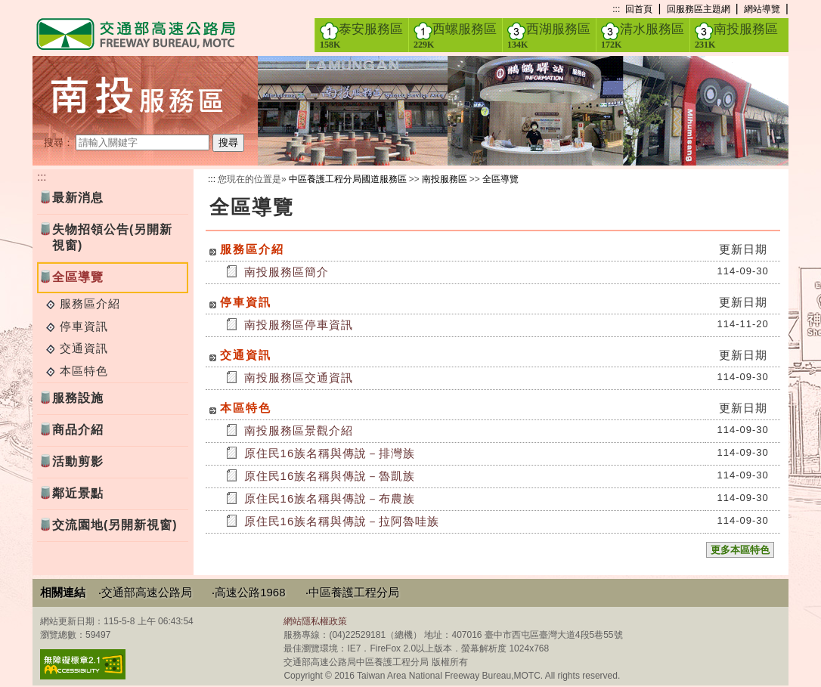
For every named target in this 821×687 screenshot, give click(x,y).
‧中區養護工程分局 (352, 592)
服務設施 (78, 397)
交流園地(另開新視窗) (115, 524)
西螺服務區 (455, 35)
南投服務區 (736, 35)
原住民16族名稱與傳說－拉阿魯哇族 (342, 521)
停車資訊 (84, 326)
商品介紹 (78, 429)
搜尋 (228, 142)
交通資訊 (84, 348)
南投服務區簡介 (286, 271)
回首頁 (638, 9)
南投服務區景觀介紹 (298, 430)
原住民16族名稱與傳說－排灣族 (330, 453)
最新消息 (78, 197)
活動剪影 (78, 461)
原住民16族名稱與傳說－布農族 (330, 498)
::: (616, 9)
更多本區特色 (740, 549)
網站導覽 (762, 9)
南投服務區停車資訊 (298, 324)
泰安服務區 (361, 35)
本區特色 (84, 370)
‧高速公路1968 (248, 592)
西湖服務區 (548, 35)
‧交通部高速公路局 (145, 592)
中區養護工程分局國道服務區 (348, 179)
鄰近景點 (78, 493)
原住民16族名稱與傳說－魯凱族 (330, 475)
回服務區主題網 (698, 9)
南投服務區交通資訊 (298, 377)
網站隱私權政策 (315, 621)
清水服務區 (642, 35)
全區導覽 (500, 179)
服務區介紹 (90, 303)
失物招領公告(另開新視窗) (112, 237)
